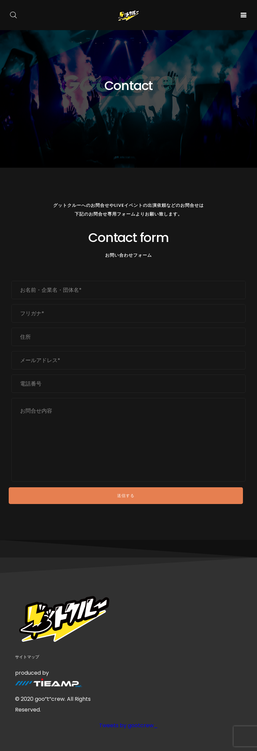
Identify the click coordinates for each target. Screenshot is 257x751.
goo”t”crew (50, 699)
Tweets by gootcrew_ (128, 725)
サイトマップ (27, 657)
